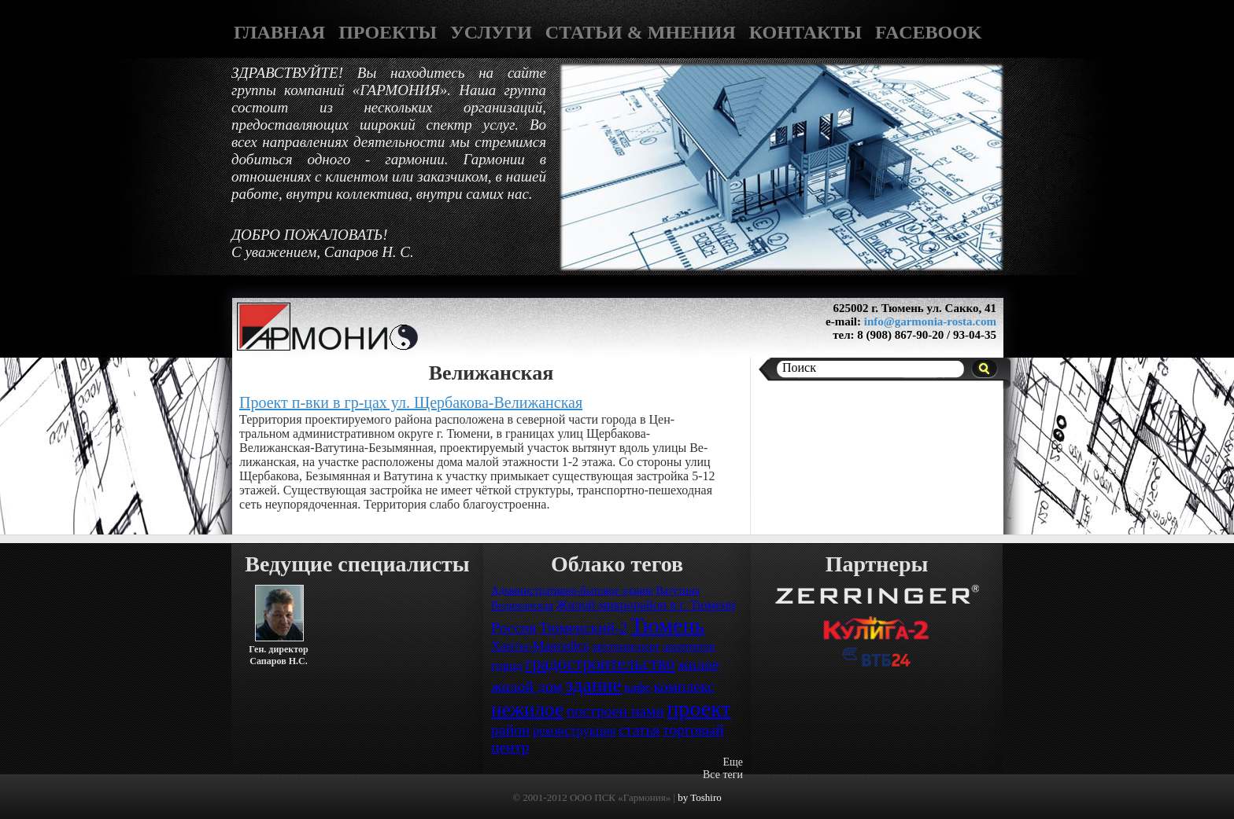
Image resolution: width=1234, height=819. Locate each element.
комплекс (684, 686)
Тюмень (667, 625)
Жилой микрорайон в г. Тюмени (645, 604)
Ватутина (677, 591)
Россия (514, 627)
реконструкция (574, 730)
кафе (637, 687)
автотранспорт (626, 646)
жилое (698, 664)
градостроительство (599, 664)
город (507, 665)
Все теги (723, 774)
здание (593, 685)
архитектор (689, 646)
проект (698, 708)
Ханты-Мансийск (540, 645)
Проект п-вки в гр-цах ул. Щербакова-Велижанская (410, 402)
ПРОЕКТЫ (387, 32)
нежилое (527, 709)
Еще (732, 762)
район (510, 730)
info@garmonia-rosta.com (930, 321)
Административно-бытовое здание (572, 591)
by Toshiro (700, 797)
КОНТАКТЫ (805, 32)
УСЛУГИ (491, 32)
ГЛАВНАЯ (279, 32)
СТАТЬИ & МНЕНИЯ (640, 32)
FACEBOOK (928, 32)
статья (639, 730)
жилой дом (527, 686)
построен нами (615, 711)
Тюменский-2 (583, 627)
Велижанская (522, 605)
